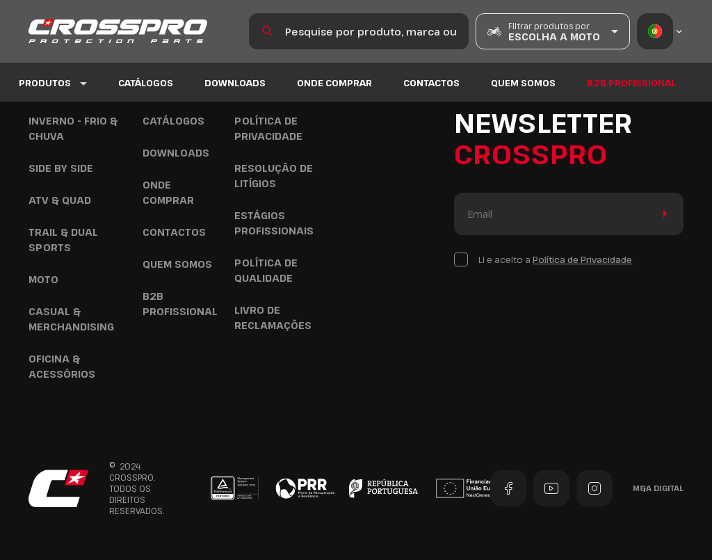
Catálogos (145, 83)
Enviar (662, 214)
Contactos (431, 83)
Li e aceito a (555, 259)
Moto (43, 279)
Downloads (235, 83)
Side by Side (61, 168)
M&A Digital (658, 488)
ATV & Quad (60, 200)
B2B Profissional (631, 83)
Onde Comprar (334, 83)
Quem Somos (523, 83)
